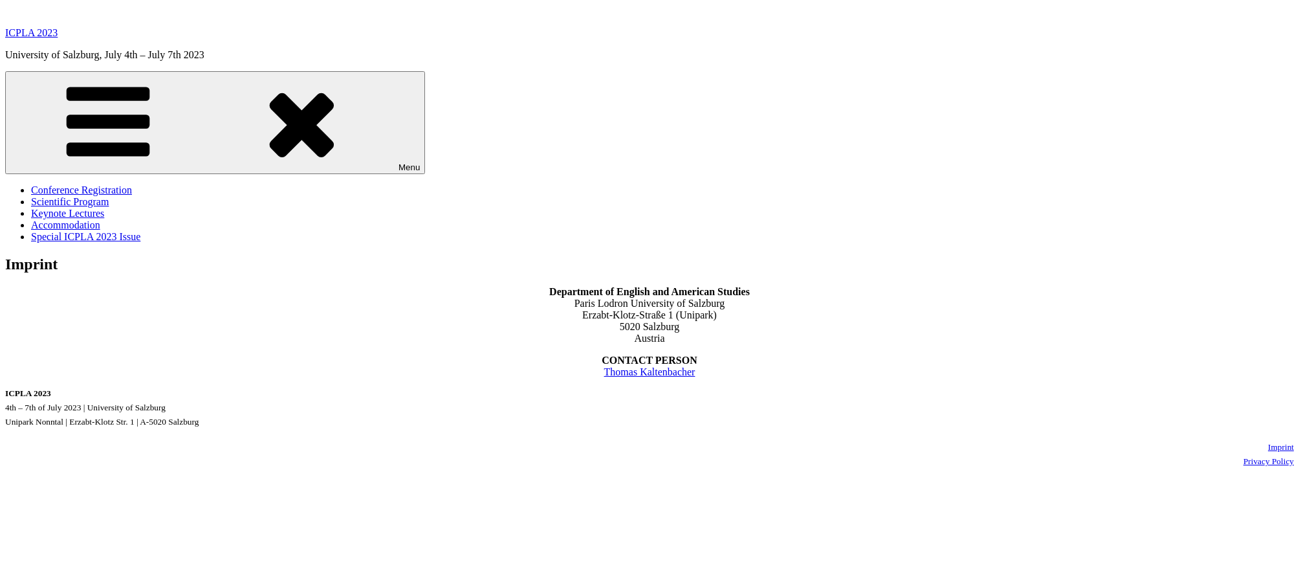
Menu (215, 122)
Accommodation (65, 224)
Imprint (1281, 447)
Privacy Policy (1268, 461)
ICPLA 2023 (31, 32)
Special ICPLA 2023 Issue (85, 236)
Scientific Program (70, 201)
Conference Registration (81, 189)
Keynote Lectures (67, 213)
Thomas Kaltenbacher (649, 371)
